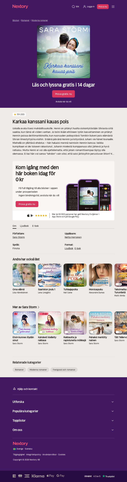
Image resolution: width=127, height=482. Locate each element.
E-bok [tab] (35, 225)
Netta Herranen (73, 237)
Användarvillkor (49, 454)
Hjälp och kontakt (25, 389)
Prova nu (103, 6)
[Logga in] (88, 6)
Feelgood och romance (64, 369)
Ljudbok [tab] (24, 225)
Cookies (61, 454)
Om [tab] (14, 225)
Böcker (16, 20)
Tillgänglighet (19, 454)
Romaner (25, 20)
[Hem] (41, 6)
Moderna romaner (40, 20)
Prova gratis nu (63, 93)
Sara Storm (19, 237)
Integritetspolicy (33, 454)
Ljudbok (69, 248)
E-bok (78, 248)
